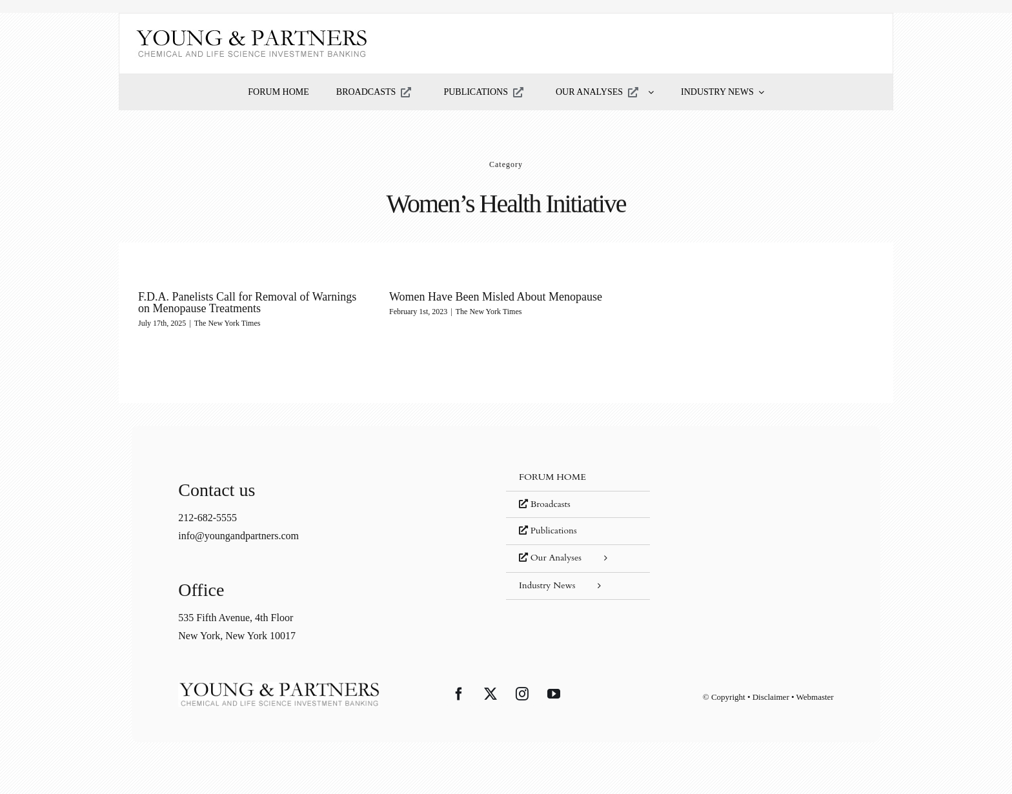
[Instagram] (522, 694)
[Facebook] (459, 694)
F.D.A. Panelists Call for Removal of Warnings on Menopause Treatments (247, 302)
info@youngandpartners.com (238, 535)
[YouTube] (553, 694)
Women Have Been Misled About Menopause (495, 296)
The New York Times (227, 323)
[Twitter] (490, 694)
